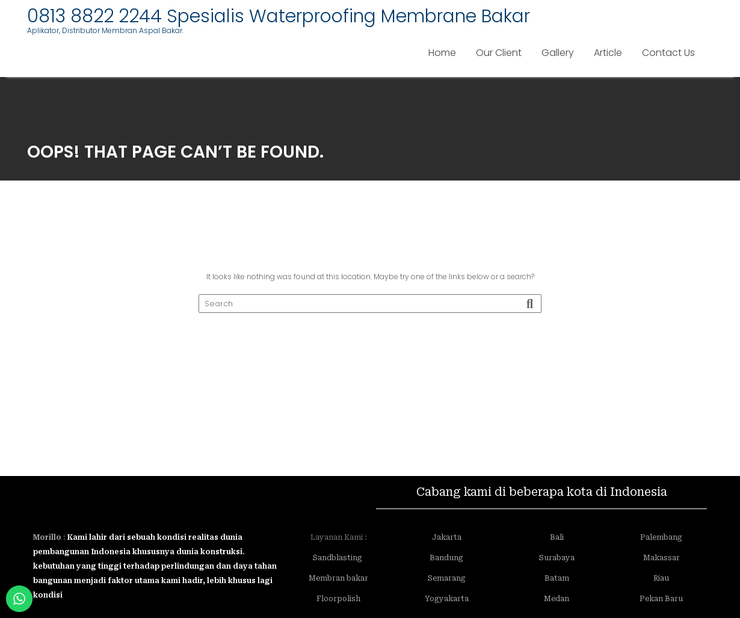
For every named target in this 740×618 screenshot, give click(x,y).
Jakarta (446, 537)
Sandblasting (338, 558)
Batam (556, 578)
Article (608, 53)
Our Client (499, 53)
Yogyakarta (447, 599)
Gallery (557, 53)
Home (442, 53)
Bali (557, 537)
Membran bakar (338, 578)
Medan (556, 599)
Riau (661, 578)
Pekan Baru (661, 599)
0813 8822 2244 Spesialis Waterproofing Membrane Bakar (278, 16)
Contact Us (668, 53)
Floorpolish (338, 599)
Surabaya (557, 558)
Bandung (446, 558)
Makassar (661, 558)
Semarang (447, 578)
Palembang (661, 537)
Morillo (47, 537)
